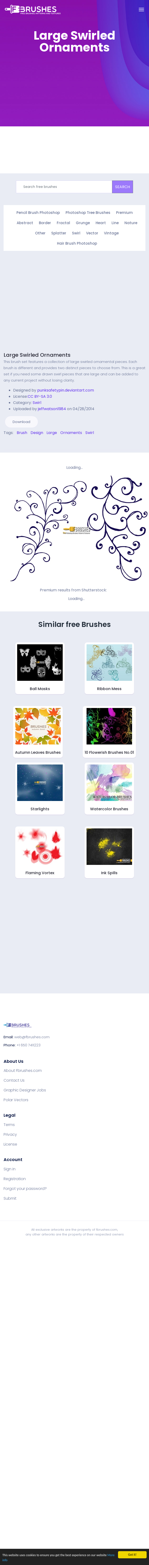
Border (45, 222)
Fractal (63, 222)
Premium (124, 212)
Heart (101, 222)
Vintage (111, 233)
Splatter (58, 233)
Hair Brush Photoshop (77, 243)
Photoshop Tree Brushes (88, 212)
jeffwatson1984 (52, 409)
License (10, 1144)
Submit (10, 1198)
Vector (92, 233)
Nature (130, 222)
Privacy (10, 1134)
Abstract (25, 222)
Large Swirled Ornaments (37, 355)
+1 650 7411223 (28, 1045)
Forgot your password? (25, 1188)
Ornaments (71, 432)
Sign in (9, 1169)
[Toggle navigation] (141, 9)
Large (51, 432)
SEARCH (122, 187)
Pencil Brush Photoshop (38, 212)
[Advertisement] (44, 103)
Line (115, 222)
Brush (22, 432)
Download (21, 421)
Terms (9, 1124)
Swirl (76, 233)
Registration (15, 1179)
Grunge (83, 222)
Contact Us (14, 1080)
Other (40, 233)
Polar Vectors (16, 1100)
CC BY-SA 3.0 (40, 396)
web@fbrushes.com (32, 1036)
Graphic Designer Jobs (25, 1090)
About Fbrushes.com (23, 1070)
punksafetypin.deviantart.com (65, 390)
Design (37, 432)
